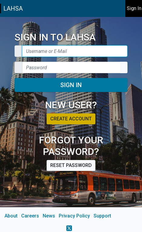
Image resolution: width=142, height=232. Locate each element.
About (11, 216)
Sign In (71, 85)
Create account (71, 119)
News (49, 216)
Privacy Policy (74, 216)
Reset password (71, 165)
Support (102, 216)
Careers (30, 216)
